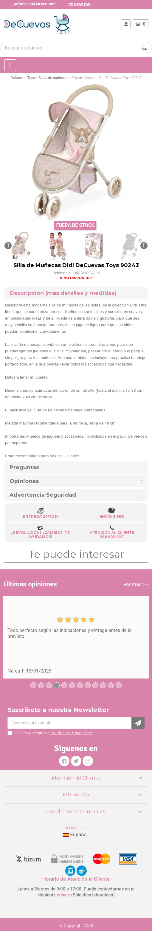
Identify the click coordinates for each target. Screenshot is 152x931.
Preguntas (24, 467)
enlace (63, 895)
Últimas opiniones (30, 584)
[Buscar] (144, 48)
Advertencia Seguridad (43, 495)
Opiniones (24, 481)
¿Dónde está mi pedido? (34, 4)
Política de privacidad (71, 732)
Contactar (79, 4)
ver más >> (136, 584)
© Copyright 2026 (76, 925)
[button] (8, 245)
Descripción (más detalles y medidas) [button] (63, 293)
